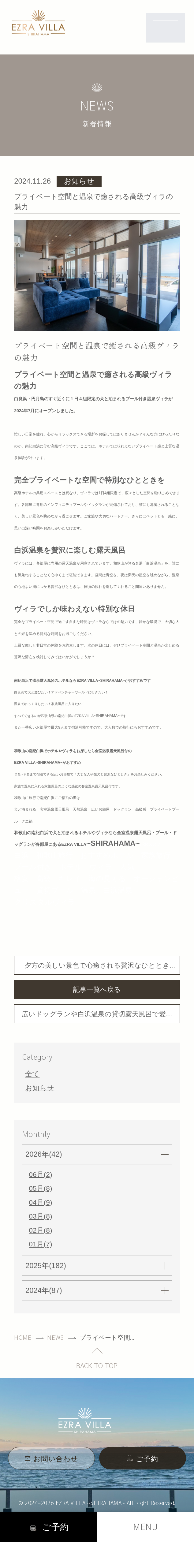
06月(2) (40, 1174)
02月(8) (40, 1230)
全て (32, 1074)
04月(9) (40, 1202)
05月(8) (40, 1188)
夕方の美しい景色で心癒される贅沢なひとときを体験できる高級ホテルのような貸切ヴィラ (97, 968)
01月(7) (40, 1244)
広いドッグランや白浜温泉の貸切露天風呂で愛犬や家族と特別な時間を (97, 1017)
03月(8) (40, 1216)
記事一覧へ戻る (97, 989)
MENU (145, 1526)
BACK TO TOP (97, 1365)
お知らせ (39, 1088)
